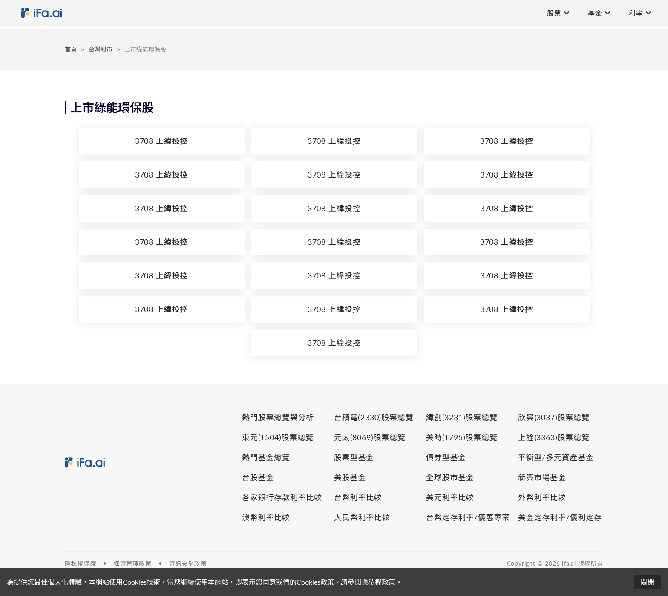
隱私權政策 (378, 582)
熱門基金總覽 (266, 457)
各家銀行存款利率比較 (282, 497)
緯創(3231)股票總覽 (462, 417)
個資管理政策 (133, 563)
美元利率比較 (450, 497)
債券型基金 (446, 457)
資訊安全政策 (188, 563)
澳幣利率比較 (266, 517)
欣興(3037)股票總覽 (554, 417)
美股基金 (350, 477)
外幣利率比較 (542, 497)
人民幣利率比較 (362, 517)
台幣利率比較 (358, 497)
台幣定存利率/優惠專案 (468, 517)
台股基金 (258, 477)
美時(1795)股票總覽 (462, 437)
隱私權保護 (80, 563)
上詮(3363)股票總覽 (554, 437)
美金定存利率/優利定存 (560, 517)
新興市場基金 (542, 477)
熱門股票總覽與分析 (278, 417)
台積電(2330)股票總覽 (373, 417)
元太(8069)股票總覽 (370, 437)
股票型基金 (354, 457)
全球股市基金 (450, 477)
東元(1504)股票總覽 (278, 437)
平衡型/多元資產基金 (556, 457)
